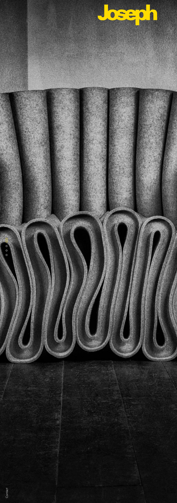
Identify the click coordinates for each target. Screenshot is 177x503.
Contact (7, 493)
